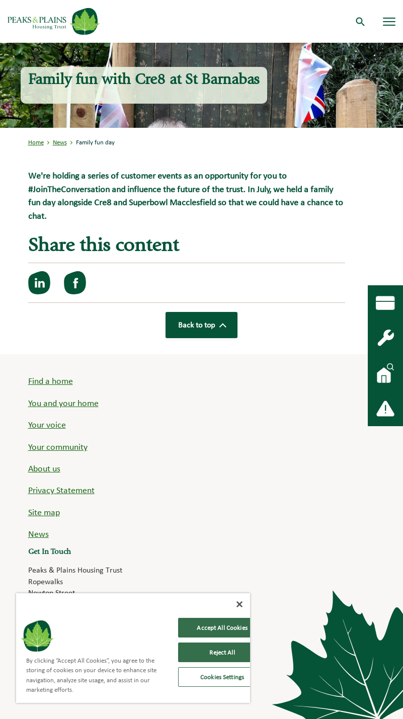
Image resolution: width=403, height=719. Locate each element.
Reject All (221, 652)
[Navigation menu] (389, 21)
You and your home (63, 403)
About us (44, 468)
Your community (58, 446)
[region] (133, 648)
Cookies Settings (222, 677)
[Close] (239, 604)
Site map (44, 512)
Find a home (50, 380)
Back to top (201, 325)
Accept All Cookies (222, 627)
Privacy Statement (61, 490)
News (60, 142)
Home (36, 142)
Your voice (47, 424)
